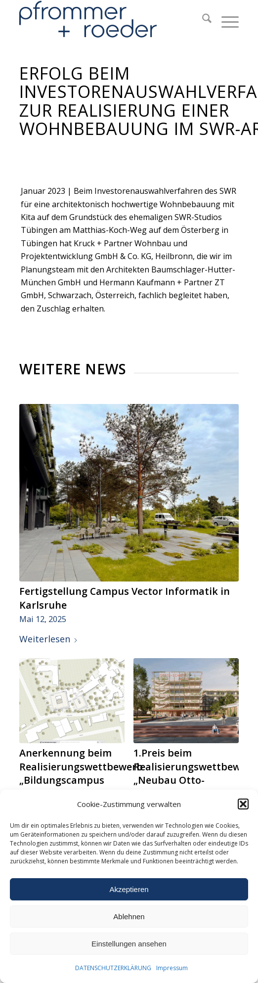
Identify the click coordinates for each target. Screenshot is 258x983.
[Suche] (202, 20)
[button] (243, 804)
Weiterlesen (48, 639)
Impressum (172, 968)
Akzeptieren (128, 889)
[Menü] (225, 20)
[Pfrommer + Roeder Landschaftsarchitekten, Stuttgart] (107, 20)
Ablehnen (128, 916)
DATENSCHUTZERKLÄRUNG (113, 968)
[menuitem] (202, 20)
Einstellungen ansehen (129, 943)
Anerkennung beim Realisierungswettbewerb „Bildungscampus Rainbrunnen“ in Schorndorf (81, 780)
